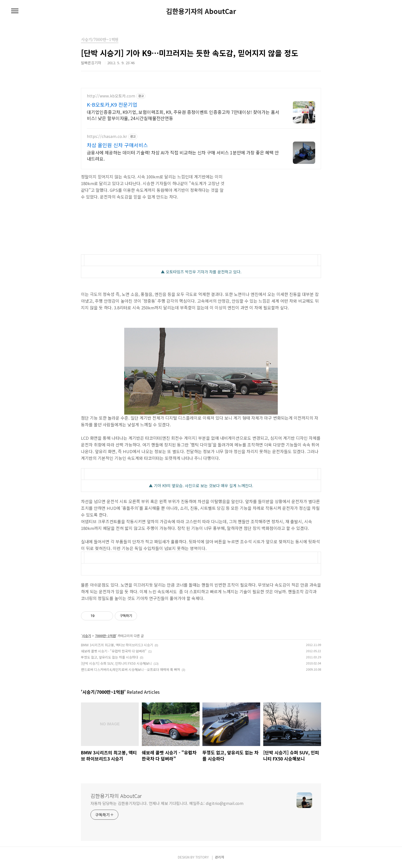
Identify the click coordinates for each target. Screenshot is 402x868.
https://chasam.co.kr (107, 136)
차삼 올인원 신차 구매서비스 (117, 145)
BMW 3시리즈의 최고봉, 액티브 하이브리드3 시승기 (117, 644)
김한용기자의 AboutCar (201, 11)
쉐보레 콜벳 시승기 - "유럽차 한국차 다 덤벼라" (114, 651)
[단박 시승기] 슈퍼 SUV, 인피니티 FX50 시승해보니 (116, 663)
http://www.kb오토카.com (111, 96)
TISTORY (202, 857)
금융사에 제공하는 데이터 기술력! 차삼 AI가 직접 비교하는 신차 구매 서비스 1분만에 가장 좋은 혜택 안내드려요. (183, 155)
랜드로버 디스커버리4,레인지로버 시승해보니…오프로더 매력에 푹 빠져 (130, 669)
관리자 (219, 857)
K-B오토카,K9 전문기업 (112, 104)
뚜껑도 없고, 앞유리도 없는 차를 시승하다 (109, 657)
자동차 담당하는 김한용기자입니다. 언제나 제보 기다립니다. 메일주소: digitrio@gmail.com (166, 803)
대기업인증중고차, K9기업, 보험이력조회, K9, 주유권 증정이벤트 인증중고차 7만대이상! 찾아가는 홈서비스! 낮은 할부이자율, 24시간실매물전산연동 (183, 115)
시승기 (86, 635)
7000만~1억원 (105, 635)
